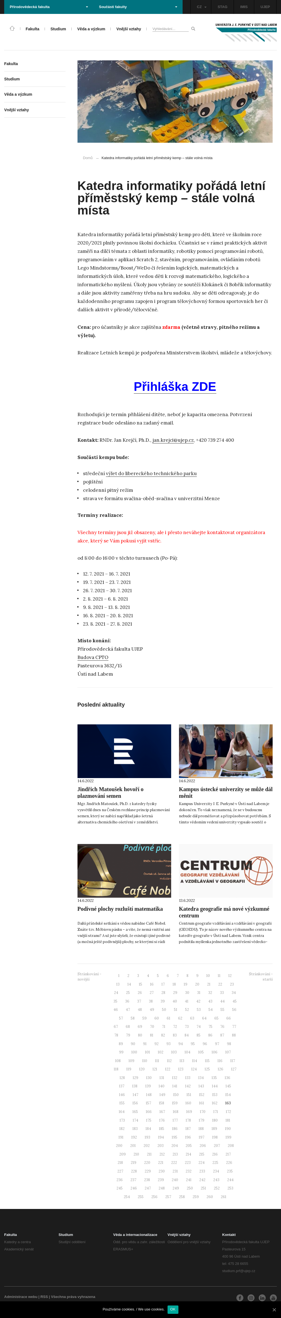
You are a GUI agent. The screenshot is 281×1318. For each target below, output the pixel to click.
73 (187, 1026)
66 (228, 1018)
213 (175, 1154)
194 (161, 1137)
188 (201, 1128)
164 (122, 1111)
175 (148, 1120)
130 (149, 1077)
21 (208, 984)
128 (122, 1077)
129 (135, 1077)
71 (163, 1026)
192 (134, 1137)
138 (134, 1086)
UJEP (265, 7)
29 (175, 992)
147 (135, 1094)
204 (174, 1145)
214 (188, 1154)
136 (227, 1077)
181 (228, 1120)
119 (128, 1069)
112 (169, 1060)
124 (194, 1069)
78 (116, 1035)
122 (167, 1069)
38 (151, 1001)
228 (134, 1171)
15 (140, 984)
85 (198, 1035)
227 (120, 1171)
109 (131, 1060)
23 (232, 984)
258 (182, 1196)
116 (219, 1060)
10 (208, 975)
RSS (44, 1297)
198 (215, 1137)
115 (207, 1060)
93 (168, 1043)
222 (174, 1162)
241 (189, 1180)
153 (214, 1094)
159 (175, 1103)
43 (210, 1001)
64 (204, 1018)
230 (162, 1171)
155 (122, 1103)
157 (148, 1103)
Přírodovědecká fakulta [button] (49, 7)
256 (154, 1196)
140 (161, 1086)
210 (136, 1154)
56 (234, 1009)
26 (140, 992)
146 (122, 1094)
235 (230, 1171)
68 (128, 1026)
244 (230, 1180)
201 (133, 1145)
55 (222, 1009)
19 (185, 984)
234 (216, 1171)
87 (222, 1035)
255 (141, 1196)
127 (233, 1069)
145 (228, 1086)
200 (119, 1145)
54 (211, 1009)
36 (127, 1001)
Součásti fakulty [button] (138, 7)
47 (128, 1009)
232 (189, 1171)
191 (120, 1137)
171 (215, 1111)
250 (190, 1188)
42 (198, 1001)
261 (223, 1196)
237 (133, 1180)
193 (147, 1137)
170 (202, 1111)
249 (176, 1188)
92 (156, 1043)
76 (222, 1026)
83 (175, 1035)
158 (161, 1103)
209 (122, 1154)
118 (116, 1069)
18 (174, 984)
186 (175, 1128)
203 (161, 1145)
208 (231, 1145)
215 (201, 1154)
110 (144, 1060)
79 (128, 1035)
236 (120, 1180)
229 (148, 1171)
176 (162, 1120)
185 (161, 1128)
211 (149, 1154)
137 (121, 1086)
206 (203, 1145)
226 (229, 1162)
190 (228, 1128)
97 (217, 1043)
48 (140, 1009)
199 (228, 1137)
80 (140, 1035)
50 (164, 1009)
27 (152, 992)
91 (145, 1043)
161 (201, 1103)
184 (148, 1128)
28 (163, 992)
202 (147, 1145)
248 (162, 1188)
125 (207, 1069)
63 (192, 1018)
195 (174, 1137)
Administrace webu (20, 1297)
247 (148, 1188)
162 (214, 1103)
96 (205, 1043)
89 (121, 1043)
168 (175, 1111)
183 (135, 1128)
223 (188, 1162)
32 (210, 992)
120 (142, 1069)
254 (127, 1196)
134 (201, 1077)
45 (234, 1001)
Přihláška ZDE (175, 386)
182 (122, 1128)
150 (176, 1094)
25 (128, 992)
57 (121, 1018)
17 (163, 984)
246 (133, 1188)
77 (234, 1026)
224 (201, 1162)
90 (133, 1043)
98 (229, 1043)
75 (210, 1026)
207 (217, 1145)
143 (201, 1086)
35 (115, 1001)
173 (122, 1120)
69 (140, 1026)
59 (144, 1018)
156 (135, 1103)
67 (116, 1026)
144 (215, 1086)
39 (163, 1001)
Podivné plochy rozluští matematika (120, 909)
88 (234, 1035)
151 (188, 1094)
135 (214, 1077)
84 (187, 1035)
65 (216, 1018)
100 (134, 1052)
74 (199, 1026)
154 (228, 1094)
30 (187, 992)
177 (175, 1120)
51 (175, 1009)
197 (201, 1137)
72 (175, 1026)
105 (201, 1052)
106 (214, 1052)
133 (187, 1077)
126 (220, 1069)
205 (189, 1145)
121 (154, 1069)
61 (168, 1018)
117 (232, 1060)
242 (202, 1180)
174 (135, 1120)
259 (196, 1196)
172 (228, 1111)
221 (160, 1162)
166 (149, 1111)
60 (156, 1018)
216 (215, 1154)
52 (187, 1009)
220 (147, 1162)
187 (188, 1128)
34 (234, 992)
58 (133, 1018)
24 (116, 992)
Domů (88, 158)
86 (210, 1035)
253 (230, 1188)
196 (188, 1137)
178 (188, 1120)
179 (201, 1120)
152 (201, 1094)
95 (193, 1043)
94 (180, 1043)
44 (222, 1001)
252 (217, 1188)
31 (198, 992)
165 (135, 1111)
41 (186, 1001)
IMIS (244, 7)
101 (147, 1052)
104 (187, 1052)
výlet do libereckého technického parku (151, 473)
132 (174, 1077)
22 (220, 984)
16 (152, 984)
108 (118, 1060)
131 (161, 1077)
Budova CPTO (92, 657)
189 (214, 1128)
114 (194, 1060)
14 (129, 984)
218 (120, 1162)
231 (175, 1171)
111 (157, 1060)
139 (148, 1086)
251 (203, 1188)
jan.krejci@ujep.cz (173, 440)
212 (162, 1154)
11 (219, 975)
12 (230, 975)
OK (173, 1309)
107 (228, 1052)
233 (202, 1171)
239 (161, 1180)
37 (139, 1001)
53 (199, 1009)
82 (163, 1035)
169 (189, 1111)
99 (121, 1052)
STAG (222, 7)
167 (162, 1111)
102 (160, 1052)
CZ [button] (201, 7)
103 (174, 1052)
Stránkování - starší (261, 977)
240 (175, 1180)
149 (162, 1094)
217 (228, 1154)
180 (215, 1120)
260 (210, 1196)
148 (149, 1094)
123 (180, 1069)
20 (197, 984)
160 (188, 1103)
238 (147, 1180)
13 (118, 984)
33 (222, 992)
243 (216, 1180)
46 (115, 1009)
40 (175, 1001)
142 (188, 1086)
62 (180, 1018)
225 (215, 1162)
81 (151, 1035)
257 (168, 1196)
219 (133, 1162)
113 (182, 1060)
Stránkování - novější (89, 977)
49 (152, 1009)
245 (120, 1188)
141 (174, 1086)
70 (152, 1026)
